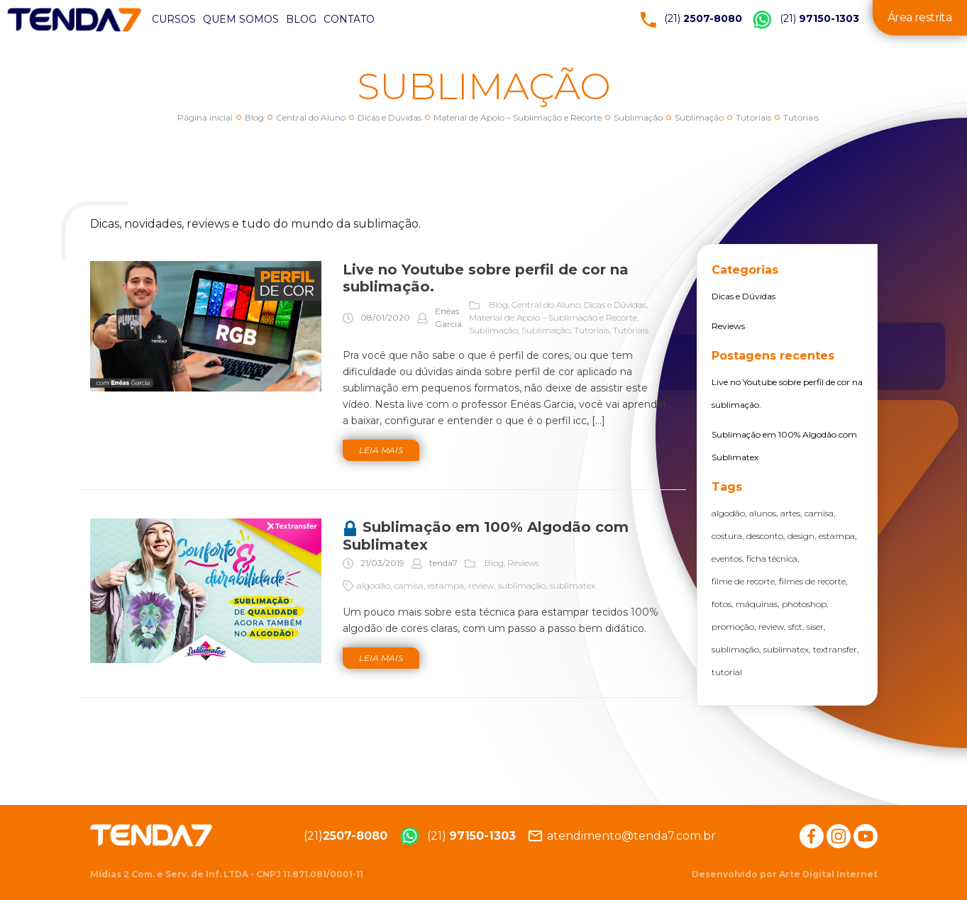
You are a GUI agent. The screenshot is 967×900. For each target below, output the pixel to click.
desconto (764, 535)
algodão (373, 585)
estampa (446, 585)
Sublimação (638, 117)
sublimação (522, 585)
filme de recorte (743, 581)
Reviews (523, 562)
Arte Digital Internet (828, 874)
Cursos (174, 19)
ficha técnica (771, 558)
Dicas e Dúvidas (389, 117)
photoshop (804, 604)
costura (727, 535)
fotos (721, 604)
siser (815, 626)
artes (790, 513)
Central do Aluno (311, 117)
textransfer (835, 649)
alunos (762, 513)
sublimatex (572, 585)
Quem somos (241, 19)
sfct (795, 626)
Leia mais (381, 450)
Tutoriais (753, 117)
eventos (727, 558)
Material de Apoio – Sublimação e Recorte (517, 117)
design (801, 535)
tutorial (727, 672)
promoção (733, 626)
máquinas (757, 604)
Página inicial (205, 117)
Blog (301, 19)
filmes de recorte (812, 581)
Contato (349, 19)
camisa (409, 585)
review (481, 585)
